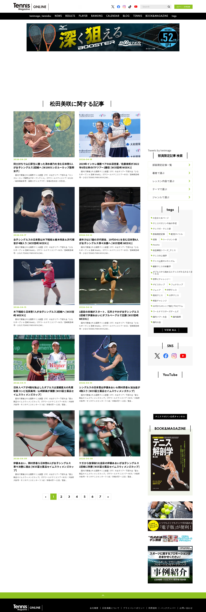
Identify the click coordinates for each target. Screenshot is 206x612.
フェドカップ (177, 284)
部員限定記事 (159, 234)
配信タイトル (177, 234)
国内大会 (157, 322)
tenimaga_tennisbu (40, 16)
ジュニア (157, 289)
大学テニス (174, 295)
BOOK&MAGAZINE (157, 16)
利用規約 (153, 608)
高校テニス (158, 295)
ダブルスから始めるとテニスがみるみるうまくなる (173, 272)
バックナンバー (168, 608)
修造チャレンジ (160, 300)
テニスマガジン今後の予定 (165, 223)
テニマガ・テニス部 (162, 228)
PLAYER (83, 16)
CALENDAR (112, 16)
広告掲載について (110, 608)
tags (174, 16)
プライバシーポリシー (134, 608)
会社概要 (94, 608)
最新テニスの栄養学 (162, 266)
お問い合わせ (186, 608)
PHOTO (156, 244)
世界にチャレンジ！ (162, 279)
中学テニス (172, 289)
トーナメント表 (170, 239)
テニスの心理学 (160, 255)
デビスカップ (159, 284)
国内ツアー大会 (160, 316)
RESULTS (70, 16)
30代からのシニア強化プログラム (168, 306)
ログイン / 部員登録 (183, 7)
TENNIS (137, 16)
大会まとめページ (161, 217)
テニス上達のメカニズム (164, 261)
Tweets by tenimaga (159, 150)
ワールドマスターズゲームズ (166, 311)
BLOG (126, 16)
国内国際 (177, 316)
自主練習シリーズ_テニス (164, 250)
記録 (155, 239)
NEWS (58, 16)
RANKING (97, 16)
